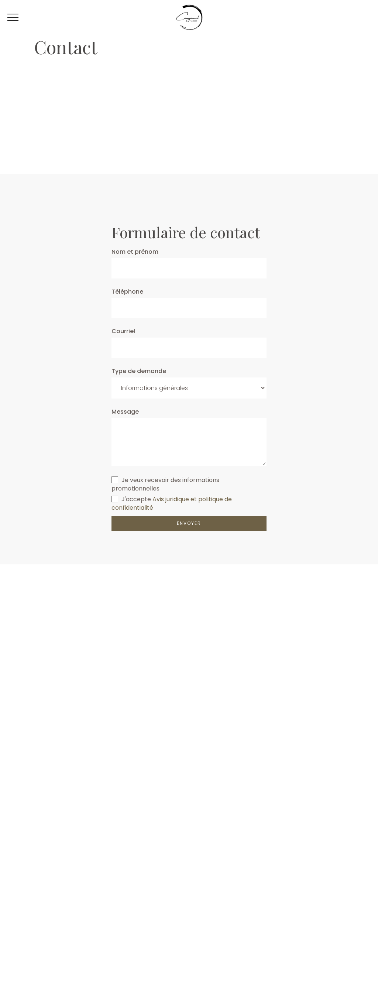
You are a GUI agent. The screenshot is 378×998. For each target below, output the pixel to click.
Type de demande (138, 371)
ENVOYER (189, 523)
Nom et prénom (134, 252)
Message (125, 412)
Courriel (123, 331)
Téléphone (127, 292)
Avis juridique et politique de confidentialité (171, 503)
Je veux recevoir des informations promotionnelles (165, 484)
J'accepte (131, 499)
